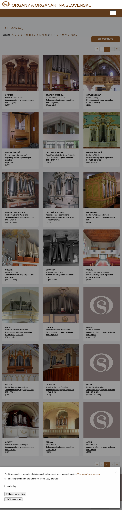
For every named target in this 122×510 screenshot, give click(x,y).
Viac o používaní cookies (88, 474)
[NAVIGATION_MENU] (113, 12)
